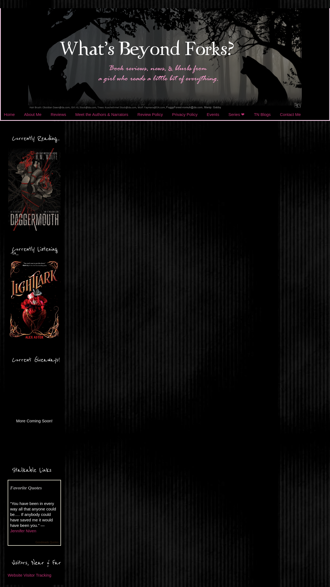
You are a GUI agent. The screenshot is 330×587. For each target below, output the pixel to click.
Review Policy (150, 114)
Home (9, 114)
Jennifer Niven (23, 530)
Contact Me (290, 114)
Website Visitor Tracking (29, 575)
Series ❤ (236, 114)
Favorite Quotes (26, 487)
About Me (33, 114)
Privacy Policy (185, 114)
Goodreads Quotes (47, 542)
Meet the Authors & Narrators (101, 114)
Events (213, 114)
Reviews (58, 114)
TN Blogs (262, 114)
